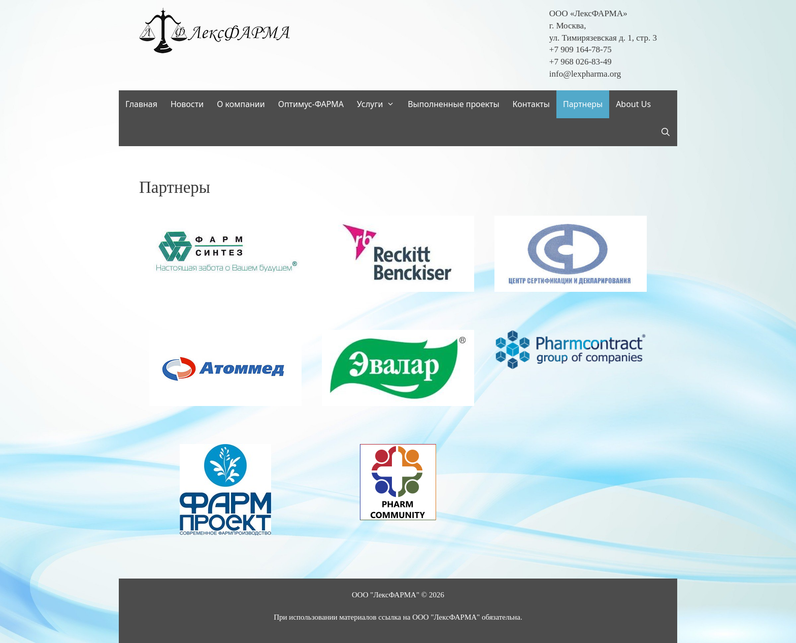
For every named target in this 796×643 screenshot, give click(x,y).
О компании (241, 104)
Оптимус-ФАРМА (311, 104)
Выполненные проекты (453, 104)
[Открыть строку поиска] (665, 132)
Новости (187, 104)
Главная (141, 104)
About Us (633, 104)
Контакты (531, 104)
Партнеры (583, 104)
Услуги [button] (379, 104)
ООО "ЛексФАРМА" (385, 595)
